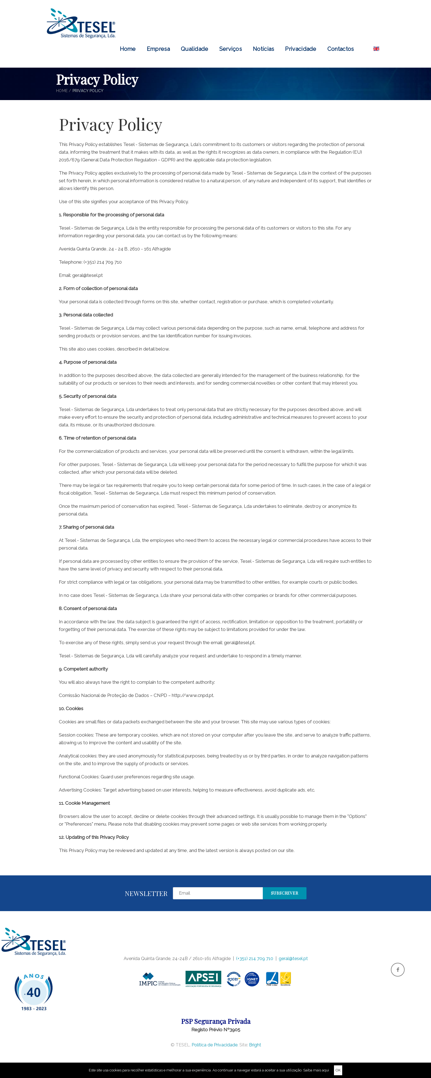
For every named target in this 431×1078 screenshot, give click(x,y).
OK (338, 1070)
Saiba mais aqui (316, 1070)
